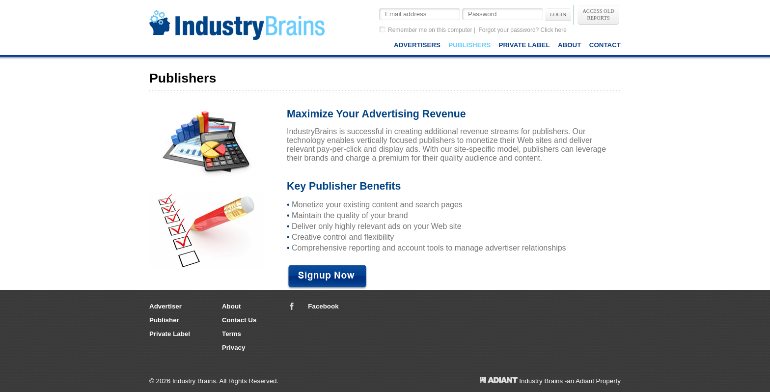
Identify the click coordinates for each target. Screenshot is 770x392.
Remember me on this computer (430, 30)
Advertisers (417, 45)
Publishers (469, 45)
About (569, 45)
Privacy (233, 347)
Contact (605, 45)
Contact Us (239, 320)
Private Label (524, 45)
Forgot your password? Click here (523, 30)
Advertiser (165, 306)
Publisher (164, 320)
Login (558, 14)
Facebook (323, 306)
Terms (231, 333)
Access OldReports (598, 14)
